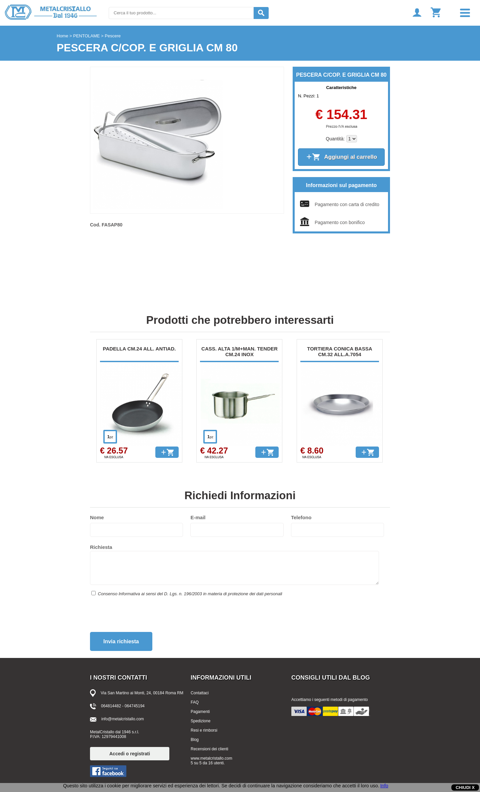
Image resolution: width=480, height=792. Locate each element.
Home (62, 35)
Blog (195, 739)
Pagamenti (200, 711)
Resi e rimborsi (204, 730)
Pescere (113, 35)
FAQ (195, 702)
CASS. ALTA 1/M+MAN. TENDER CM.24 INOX (239, 351)
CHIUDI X (465, 787)
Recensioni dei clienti (209, 749)
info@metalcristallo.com (122, 719)
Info (384, 785)
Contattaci (200, 693)
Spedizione (200, 721)
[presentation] (140, 617)
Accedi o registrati (129, 753)
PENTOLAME (86, 35)
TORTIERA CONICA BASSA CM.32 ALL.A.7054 (339, 351)
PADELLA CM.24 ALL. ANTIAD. (139, 348)
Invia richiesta (121, 641)
